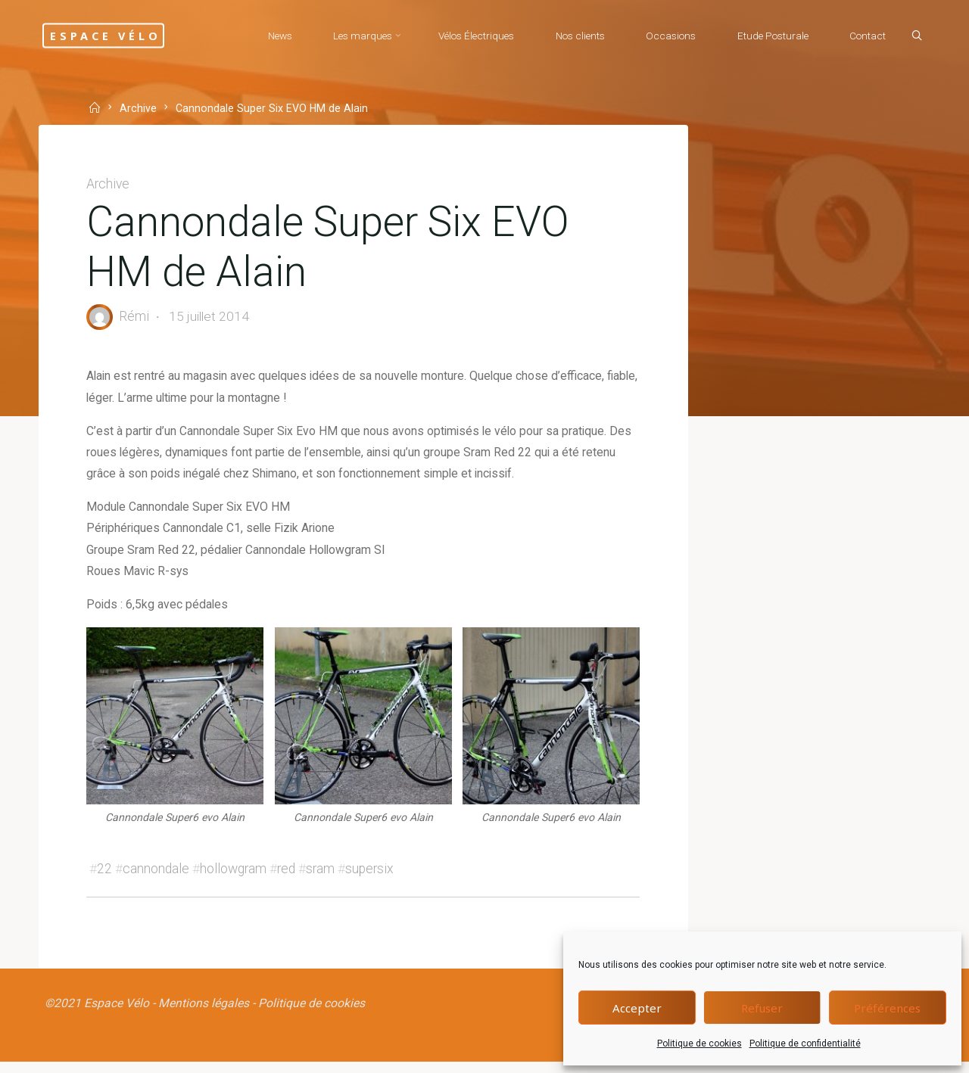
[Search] (913, 36)
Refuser (762, 1007)
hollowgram (234, 877)
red (288, 877)
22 (106, 877)
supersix (371, 877)
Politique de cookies (699, 1043)
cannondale (157, 877)
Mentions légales (205, 1013)
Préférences (887, 1007)
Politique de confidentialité (805, 1043)
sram (321, 877)
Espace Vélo (120, 35)
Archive (139, 108)
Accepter (637, 1007)
